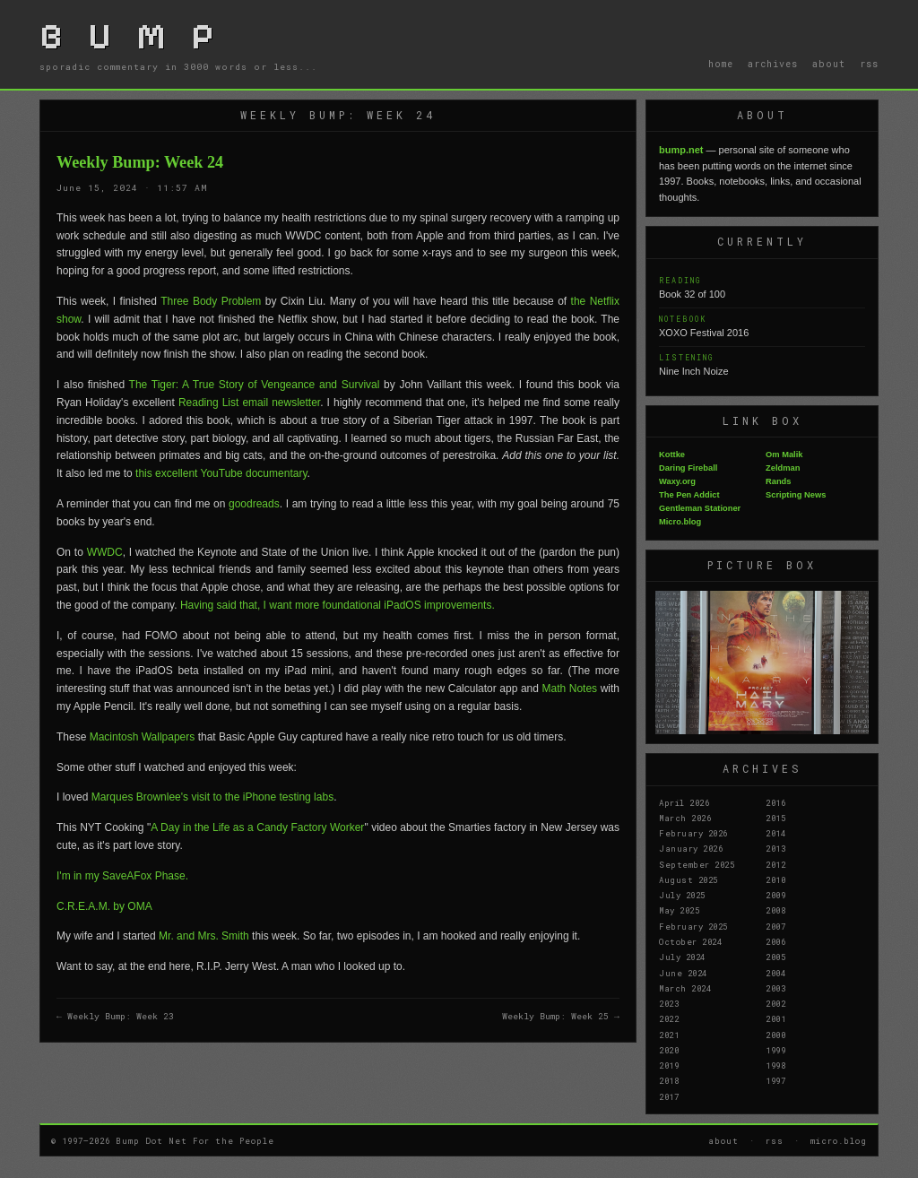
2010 (775, 879)
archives (773, 63)
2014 (775, 832)
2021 (669, 1034)
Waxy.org (677, 481)
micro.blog (838, 1140)
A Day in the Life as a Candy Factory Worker (257, 827)
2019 (669, 1065)
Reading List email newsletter (249, 402)
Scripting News (796, 494)
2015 (775, 817)
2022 (669, 1018)
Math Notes (569, 688)
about (828, 63)
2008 (775, 910)
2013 (775, 848)
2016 (775, 802)
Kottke (672, 454)
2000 (775, 1034)
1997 (775, 1080)
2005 (775, 956)
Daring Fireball (688, 467)
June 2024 (683, 972)
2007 (775, 926)
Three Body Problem (210, 301)
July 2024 (682, 956)
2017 (669, 1096)
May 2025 (679, 910)
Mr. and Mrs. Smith (204, 936)
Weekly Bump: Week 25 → (560, 1016)
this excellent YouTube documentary (221, 473)
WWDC (105, 552)
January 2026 (691, 848)
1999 (775, 1049)
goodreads (254, 504)
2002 (775, 1003)
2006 (775, 941)
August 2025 (688, 879)
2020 (669, 1049)
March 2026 (685, 817)
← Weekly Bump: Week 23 (115, 1016)
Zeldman (783, 467)
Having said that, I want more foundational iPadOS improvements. (337, 605)
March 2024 (685, 988)
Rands (779, 481)
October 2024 (690, 941)
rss (869, 63)
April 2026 (684, 802)
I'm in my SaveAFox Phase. (122, 876)
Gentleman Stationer (699, 508)
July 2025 (682, 894)
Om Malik (784, 454)
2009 (775, 894)
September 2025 (696, 864)
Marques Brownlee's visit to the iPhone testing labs (212, 797)
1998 (775, 1065)
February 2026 (693, 832)
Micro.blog (680, 521)
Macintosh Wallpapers (142, 737)
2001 (775, 1018)
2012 (775, 864)
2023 (669, 1003)
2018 (669, 1080)
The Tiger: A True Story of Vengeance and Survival (254, 384)
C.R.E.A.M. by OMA (104, 906)
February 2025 (693, 926)
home (720, 63)
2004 (775, 972)
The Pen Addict (689, 494)
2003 (775, 988)
